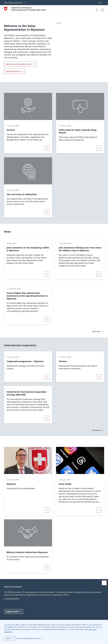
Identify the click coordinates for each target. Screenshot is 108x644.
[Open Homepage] (25, 10)
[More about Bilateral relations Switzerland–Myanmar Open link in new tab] (46, 567)
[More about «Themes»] (98, 376)
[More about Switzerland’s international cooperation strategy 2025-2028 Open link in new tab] (46, 418)
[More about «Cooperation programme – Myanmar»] (46, 376)
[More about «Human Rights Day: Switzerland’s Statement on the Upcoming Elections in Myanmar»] (46, 319)
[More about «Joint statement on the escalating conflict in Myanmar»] (46, 273)
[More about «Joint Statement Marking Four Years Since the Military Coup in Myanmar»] (98, 273)
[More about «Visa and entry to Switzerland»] (46, 212)
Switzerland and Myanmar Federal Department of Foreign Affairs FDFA (28, 9)
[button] (104, 582)
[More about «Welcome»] (46, 510)
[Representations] (14, 71)
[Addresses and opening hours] (20, 64)
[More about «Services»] (46, 148)
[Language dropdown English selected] (101, 2)
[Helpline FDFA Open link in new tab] (13, 611)
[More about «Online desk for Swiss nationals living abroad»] (98, 148)
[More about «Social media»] (98, 510)
